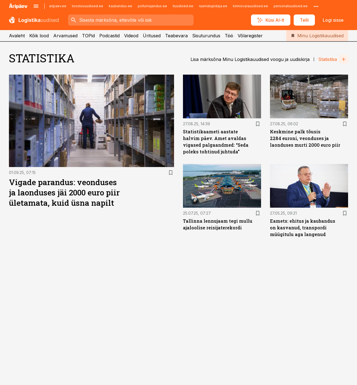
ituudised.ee (183, 6)
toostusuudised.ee (87, 6)
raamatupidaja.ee (213, 6)
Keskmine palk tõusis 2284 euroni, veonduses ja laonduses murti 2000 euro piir (305, 138)
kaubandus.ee (120, 6)
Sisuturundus (206, 35)
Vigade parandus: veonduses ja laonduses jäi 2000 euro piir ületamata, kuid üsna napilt (64, 192)
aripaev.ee (57, 6)
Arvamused (65, 35)
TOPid (88, 35)
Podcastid (109, 35)
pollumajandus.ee (152, 6)
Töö (229, 35)
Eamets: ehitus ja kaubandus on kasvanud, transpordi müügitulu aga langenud (302, 227)
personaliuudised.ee (291, 6)
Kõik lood (39, 35)
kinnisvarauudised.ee (250, 6)
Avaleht (17, 35)
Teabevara (176, 35)
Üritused (152, 35)
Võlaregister (250, 35)
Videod (131, 35)
